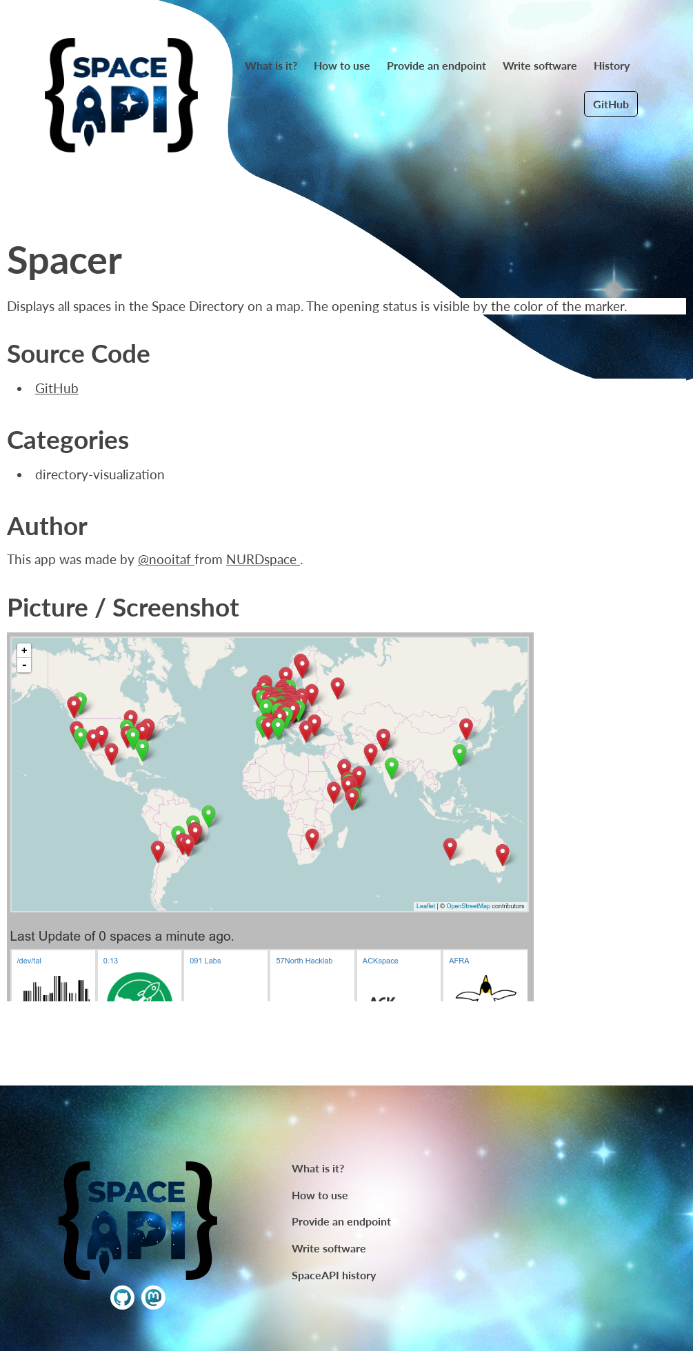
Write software (540, 65)
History (612, 65)
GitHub (611, 103)
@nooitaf (166, 559)
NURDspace (263, 559)
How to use (342, 65)
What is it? (271, 65)
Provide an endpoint (436, 65)
